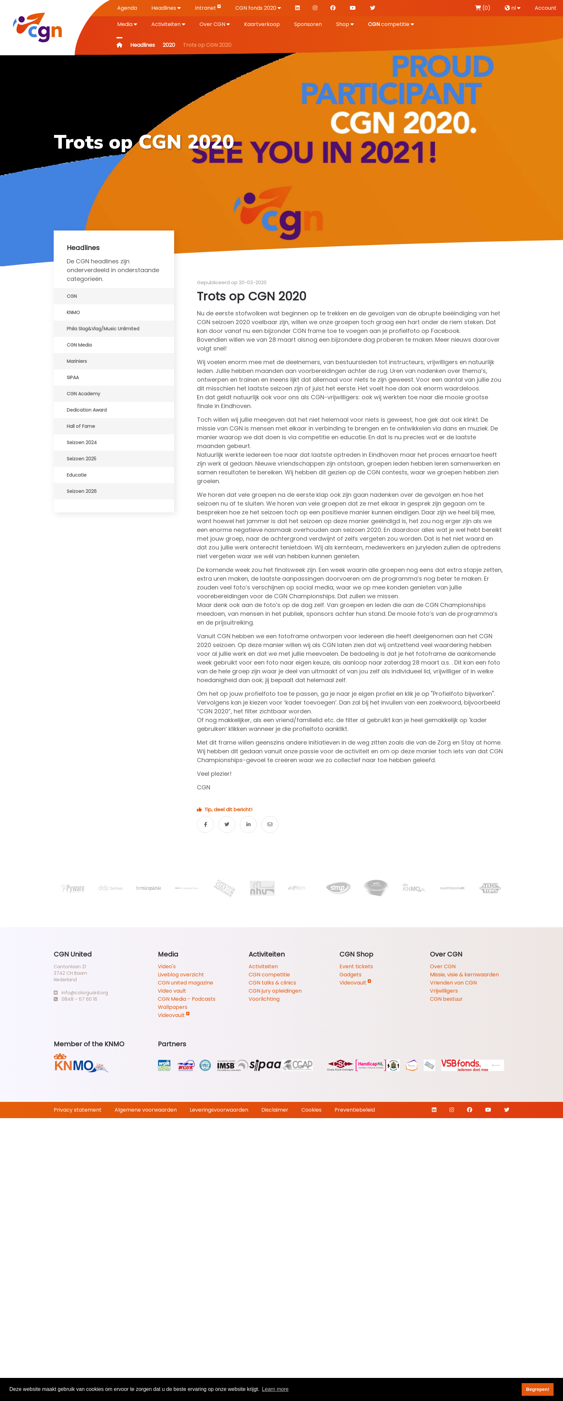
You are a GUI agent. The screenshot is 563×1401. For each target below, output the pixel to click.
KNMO (73, 312)
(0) (482, 8)
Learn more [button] (275, 1389)
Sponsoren (308, 24)
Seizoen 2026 (82, 491)
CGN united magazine (185, 982)
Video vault (172, 991)
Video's (167, 966)
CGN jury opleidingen (275, 991)
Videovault (174, 1015)
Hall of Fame (81, 426)
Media (127, 24)
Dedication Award (87, 410)
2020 (169, 45)
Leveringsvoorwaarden (219, 1110)
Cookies (311, 1110)
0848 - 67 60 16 (75, 999)
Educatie (77, 475)
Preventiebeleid (355, 1110)
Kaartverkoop (262, 24)
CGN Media (79, 345)
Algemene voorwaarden (146, 1110)
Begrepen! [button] (537, 1389)
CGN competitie (269, 974)
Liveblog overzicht (181, 974)
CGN (72, 296)
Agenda (127, 8)
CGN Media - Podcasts (186, 999)
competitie (391, 24)
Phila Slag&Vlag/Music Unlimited (103, 328)
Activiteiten (168, 24)
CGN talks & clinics (272, 982)
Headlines (166, 8)
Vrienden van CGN (453, 982)
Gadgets (350, 974)
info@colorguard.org (81, 992)
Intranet (208, 8)
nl (512, 8)
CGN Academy (83, 393)
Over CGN (214, 24)
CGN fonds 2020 (258, 8)
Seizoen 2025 (81, 459)
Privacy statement (78, 1110)
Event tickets (356, 966)
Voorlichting (264, 999)
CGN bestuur (446, 999)
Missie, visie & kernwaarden (464, 974)
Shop (345, 24)
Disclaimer (274, 1110)
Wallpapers (172, 1007)
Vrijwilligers (444, 991)
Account (545, 8)
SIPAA (73, 377)
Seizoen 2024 (82, 442)
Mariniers (77, 361)
